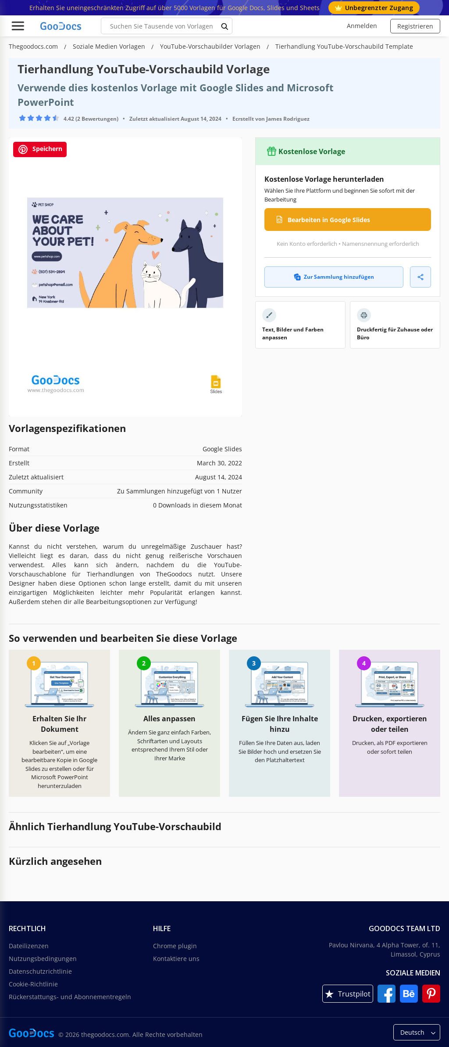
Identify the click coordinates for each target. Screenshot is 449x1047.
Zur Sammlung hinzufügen (334, 277)
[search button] (225, 26)
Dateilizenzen (29, 946)
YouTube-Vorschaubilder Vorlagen (211, 46)
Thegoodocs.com (34, 46)
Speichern (40, 149)
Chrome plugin (175, 946)
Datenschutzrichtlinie (40, 971)
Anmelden (362, 26)
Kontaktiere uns (176, 958)
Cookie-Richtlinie (33, 984)
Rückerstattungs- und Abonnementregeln (70, 997)
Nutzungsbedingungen (43, 958)
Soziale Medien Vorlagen (110, 46)
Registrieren (415, 26)
